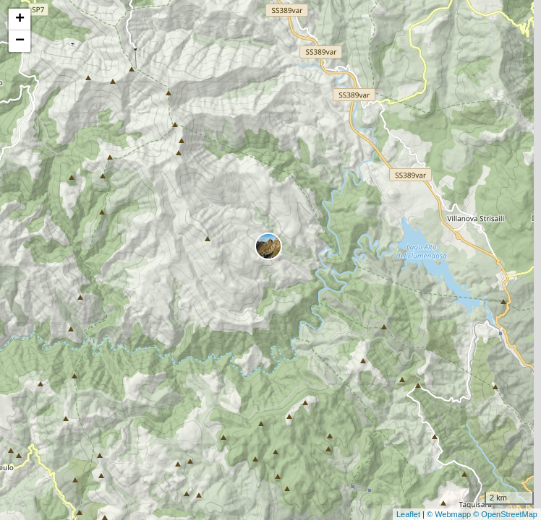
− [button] (20, 41)
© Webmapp (450, 514)
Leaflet (408, 514)
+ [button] (20, 19)
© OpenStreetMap (505, 514)
